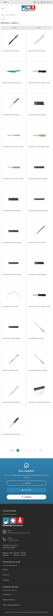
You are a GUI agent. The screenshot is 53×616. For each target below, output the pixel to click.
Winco (3, 19)
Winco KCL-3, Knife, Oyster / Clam (13, 146)
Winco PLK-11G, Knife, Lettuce (12, 83)
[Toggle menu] (2, 8)
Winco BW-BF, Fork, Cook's (36, 338)
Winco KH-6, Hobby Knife (10, 370)
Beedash (45, 612)
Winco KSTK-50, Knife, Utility (11, 434)
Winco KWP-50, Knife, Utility (11, 402)
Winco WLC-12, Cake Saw (10, 306)
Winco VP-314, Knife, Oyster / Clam (39, 306)
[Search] (26, 14)
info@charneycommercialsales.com (19, 533)
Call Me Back (46, 2)
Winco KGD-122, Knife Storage (12, 274)
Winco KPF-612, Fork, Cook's (11, 114)
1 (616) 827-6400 (13, 540)
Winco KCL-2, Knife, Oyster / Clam (13, 178)
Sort (39, 28)
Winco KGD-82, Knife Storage (11, 210)
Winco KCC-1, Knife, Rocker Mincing (39, 402)
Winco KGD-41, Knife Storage (37, 274)
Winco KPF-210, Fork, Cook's (37, 242)
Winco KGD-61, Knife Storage (11, 338)
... (31, 450)
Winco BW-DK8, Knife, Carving (37, 370)
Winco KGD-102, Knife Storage (12, 242)
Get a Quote (26, 490)
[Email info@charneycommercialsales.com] (34, 2)
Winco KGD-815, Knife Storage (37, 178)
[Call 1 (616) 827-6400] (38, 2)
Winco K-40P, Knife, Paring (36, 51)
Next (41, 450)
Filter (14, 28)
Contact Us (6, 2)
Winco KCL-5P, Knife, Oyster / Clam (39, 83)
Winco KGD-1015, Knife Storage (38, 210)
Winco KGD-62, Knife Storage (37, 114)
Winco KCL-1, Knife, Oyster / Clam (38, 146)
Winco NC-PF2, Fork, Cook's (11, 51)
